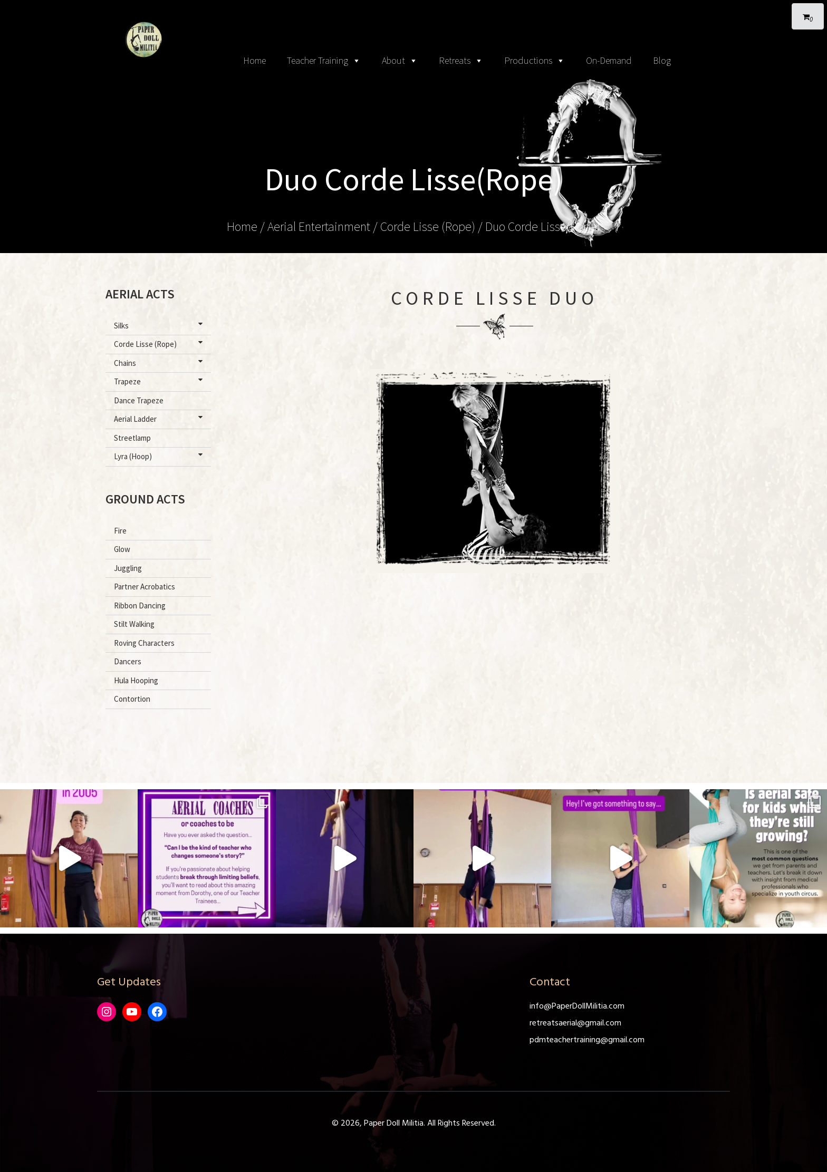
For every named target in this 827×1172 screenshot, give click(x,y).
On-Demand (609, 60)
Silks (160, 325)
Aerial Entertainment (318, 226)
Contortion (132, 699)
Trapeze (160, 381)
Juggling (128, 568)
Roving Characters (144, 643)
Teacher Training (324, 61)
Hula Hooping (136, 680)
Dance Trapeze (139, 400)
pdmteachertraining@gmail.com (587, 1040)
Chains (160, 362)
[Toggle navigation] (413, 10)
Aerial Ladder (160, 418)
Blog (662, 60)
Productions (534, 61)
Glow (122, 549)
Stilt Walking (134, 624)
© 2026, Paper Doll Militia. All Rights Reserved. (414, 1123)
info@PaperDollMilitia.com (577, 1006)
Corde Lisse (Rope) (427, 226)
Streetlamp (132, 438)
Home (254, 60)
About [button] (400, 61)
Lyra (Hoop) (160, 456)
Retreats (461, 61)
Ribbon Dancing (140, 605)
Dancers (127, 661)
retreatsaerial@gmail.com (575, 1023)
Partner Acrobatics (144, 587)
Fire (120, 531)
